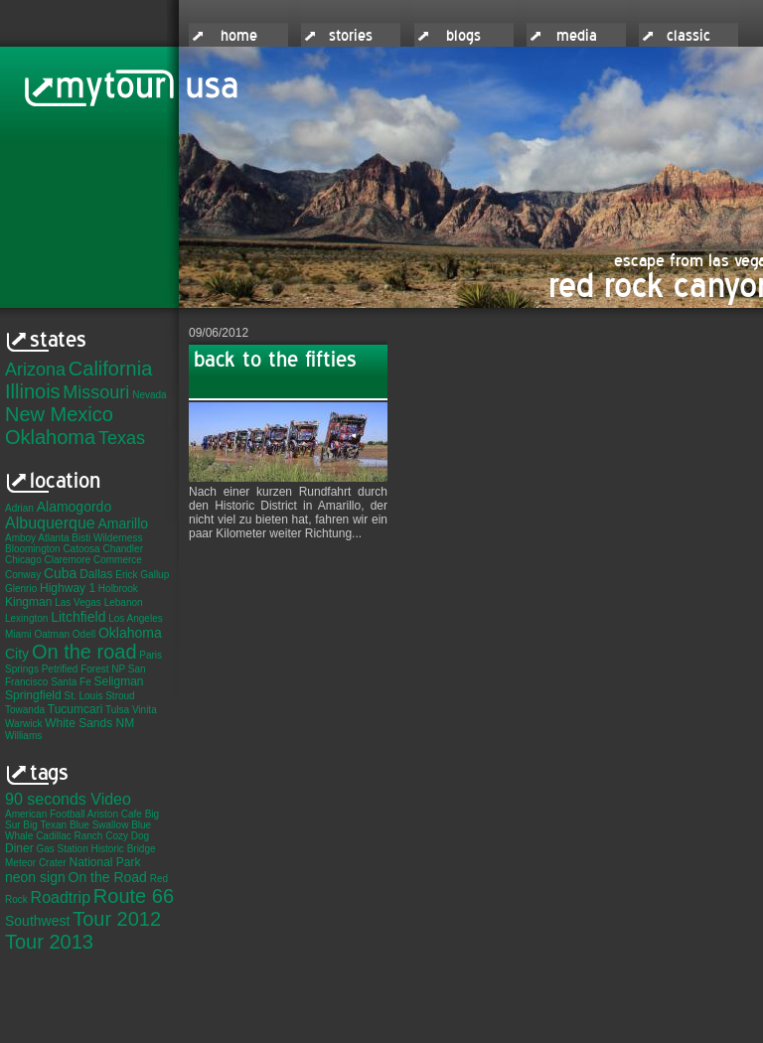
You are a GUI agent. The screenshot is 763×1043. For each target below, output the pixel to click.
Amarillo (123, 523)
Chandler (122, 548)
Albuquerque (50, 523)
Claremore (67, 559)
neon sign (35, 877)
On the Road (108, 877)
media (576, 36)
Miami (18, 634)
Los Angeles (135, 618)
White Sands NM (89, 723)
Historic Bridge (123, 848)
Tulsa (117, 709)
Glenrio (21, 588)
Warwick (23, 723)
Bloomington (33, 548)
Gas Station (61, 848)
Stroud (119, 695)
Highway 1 (67, 588)
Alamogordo (74, 507)
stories (351, 36)
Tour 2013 (49, 942)
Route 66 (133, 896)
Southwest (37, 921)
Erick (126, 574)
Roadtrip (60, 897)
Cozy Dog (127, 835)
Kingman (28, 602)
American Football (45, 814)
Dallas (95, 574)
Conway (23, 574)
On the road (84, 652)
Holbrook (118, 588)
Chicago (23, 559)
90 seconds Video (68, 799)
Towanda (25, 709)
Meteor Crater (36, 862)
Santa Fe (71, 681)
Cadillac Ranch (69, 835)
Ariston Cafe (114, 814)
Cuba (60, 573)
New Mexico (59, 414)
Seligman (119, 681)
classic (688, 36)
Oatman (52, 634)
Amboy (20, 537)
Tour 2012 (117, 919)
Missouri (96, 392)
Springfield (33, 695)
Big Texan (45, 825)
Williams (23, 735)
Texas (121, 438)
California (110, 368)
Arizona (35, 369)
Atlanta (53, 537)
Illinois (33, 391)
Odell (84, 634)
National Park (104, 862)
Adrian (19, 508)
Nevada (149, 394)
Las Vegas (78, 602)
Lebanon (123, 602)
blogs (463, 36)
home (239, 36)
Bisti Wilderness (107, 537)
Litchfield (78, 617)
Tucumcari (75, 709)
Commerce (117, 559)
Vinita (144, 709)
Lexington (26, 618)
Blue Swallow (99, 825)
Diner (19, 848)
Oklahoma (50, 437)
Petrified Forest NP (83, 669)
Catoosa (81, 548)
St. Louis (83, 695)
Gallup (154, 574)
